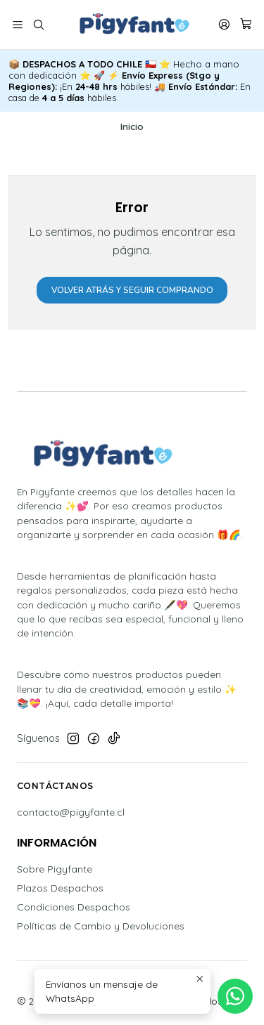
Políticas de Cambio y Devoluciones (100, 926)
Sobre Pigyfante (54, 869)
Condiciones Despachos (73, 907)
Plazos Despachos (60, 888)
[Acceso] (224, 24)
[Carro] (246, 24)
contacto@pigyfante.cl (71, 812)
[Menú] (17, 24)
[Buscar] (38, 24)
